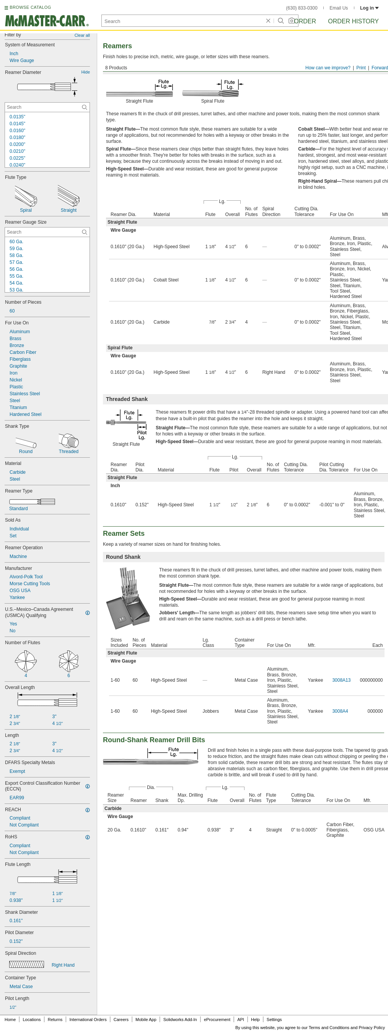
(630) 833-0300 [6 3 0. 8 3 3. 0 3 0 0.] (302, 8)
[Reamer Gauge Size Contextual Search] (47, 232)
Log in (369, 8)
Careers (121, 1019)
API (240, 1019)
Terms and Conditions (329, 1027)
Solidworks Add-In (180, 1019)
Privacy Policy (372, 1027)
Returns (55, 1019)
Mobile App (145, 1019)
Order (305, 21)
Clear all (82, 35)
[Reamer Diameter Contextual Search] (47, 107)
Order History (353, 21)
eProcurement (217, 1019)
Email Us (338, 8)
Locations (32, 1019)
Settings (274, 1019)
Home (10, 1019)
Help (255, 1019)
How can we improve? (328, 67)
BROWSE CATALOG (30, 7)
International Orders (87, 1019)
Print (361, 67)
